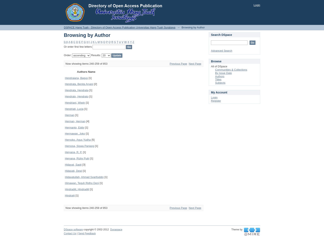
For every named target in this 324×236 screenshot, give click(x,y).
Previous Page (178, 63)
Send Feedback (87, 233)
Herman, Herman (75, 121)
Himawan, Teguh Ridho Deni (82, 183)
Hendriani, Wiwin (75, 102)
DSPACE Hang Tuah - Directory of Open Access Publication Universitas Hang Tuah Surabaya (119, 27)
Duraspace (116, 229)
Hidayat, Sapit (73, 164)
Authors (219, 76)
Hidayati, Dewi (73, 170)
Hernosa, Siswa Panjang (79, 146)
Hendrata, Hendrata (76, 90)
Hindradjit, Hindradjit (77, 189)
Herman (69, 115)
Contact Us (70, 233)
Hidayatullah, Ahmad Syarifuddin (84, 177)
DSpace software (73, 229)
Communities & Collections (231, 69)
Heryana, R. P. (73, 152)
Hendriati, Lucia (74, 108)
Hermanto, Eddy (74, 127)
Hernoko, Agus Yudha (78, 139)
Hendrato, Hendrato (76, 96)
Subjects (220, 82)
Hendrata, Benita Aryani (79, 84)
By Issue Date (223, 73)
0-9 (66, 42)
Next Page (195, 63)
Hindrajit (70, 195)
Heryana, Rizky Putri (77, 158)
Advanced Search (221, 50)
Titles (218, 79)
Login (257, 5)
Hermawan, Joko (75, 133)
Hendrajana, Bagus (76, 78)
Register (216, 100)
